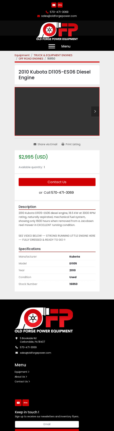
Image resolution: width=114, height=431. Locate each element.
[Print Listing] (71, 144)
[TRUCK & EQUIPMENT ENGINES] (53, 55)
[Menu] (51, 46)
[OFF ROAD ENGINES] (31, 58)
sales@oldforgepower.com (59, 16)
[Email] (47, 424)
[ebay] (60, 5)
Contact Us (57, 182)
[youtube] (53, 5)
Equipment (21, 372)
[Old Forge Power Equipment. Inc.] (44, 320)
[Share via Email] (45, 144)
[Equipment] (22, 55)
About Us (20, 376)
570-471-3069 (59, 12)
